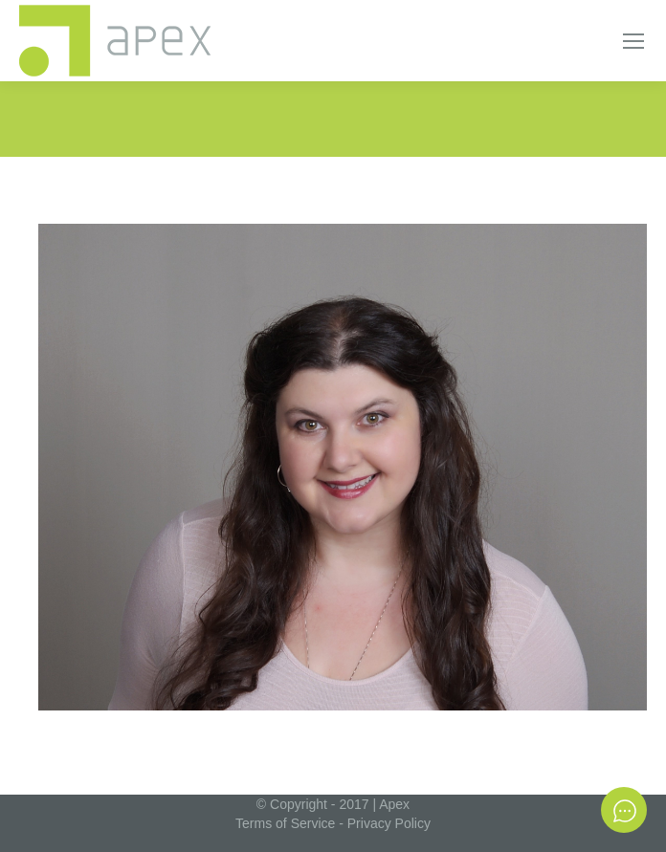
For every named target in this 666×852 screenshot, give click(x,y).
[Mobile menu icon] (633, 41)
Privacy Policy (389, 823)
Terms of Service (285, 823)
